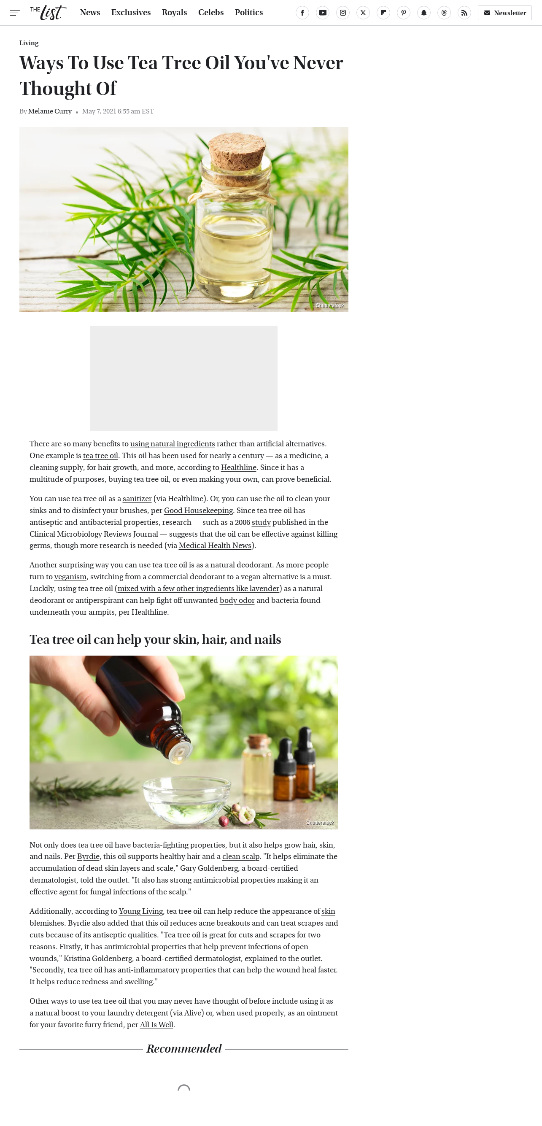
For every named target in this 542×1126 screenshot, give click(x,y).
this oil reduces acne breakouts (198, 923)
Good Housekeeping (198, 510)
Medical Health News (215, 545)
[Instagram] (343, 12)
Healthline (238, 467)
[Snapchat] (424, 12)
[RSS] (464, 12)
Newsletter (504, 13)
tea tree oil (100, 455)
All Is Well (156, 1025)
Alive (192, 1013)
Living (28, 43)
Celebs (211, 13)
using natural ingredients (172, 444)
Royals (174, 13)
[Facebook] (302, 12)
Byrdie (88, 856)
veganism (70, 576)
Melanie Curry (50, 111)
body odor (237, 600)
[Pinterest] (403, 12)
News (90, 13)
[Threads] (444, 12)
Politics (249, 13)
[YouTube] (322, 12)
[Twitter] (363, 12)
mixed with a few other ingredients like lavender (198, 588)
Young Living (141, 911)
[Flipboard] (383, 12)
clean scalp (240, 856)
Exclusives (131, 13)
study (261, 522)
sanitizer (137, 498)
